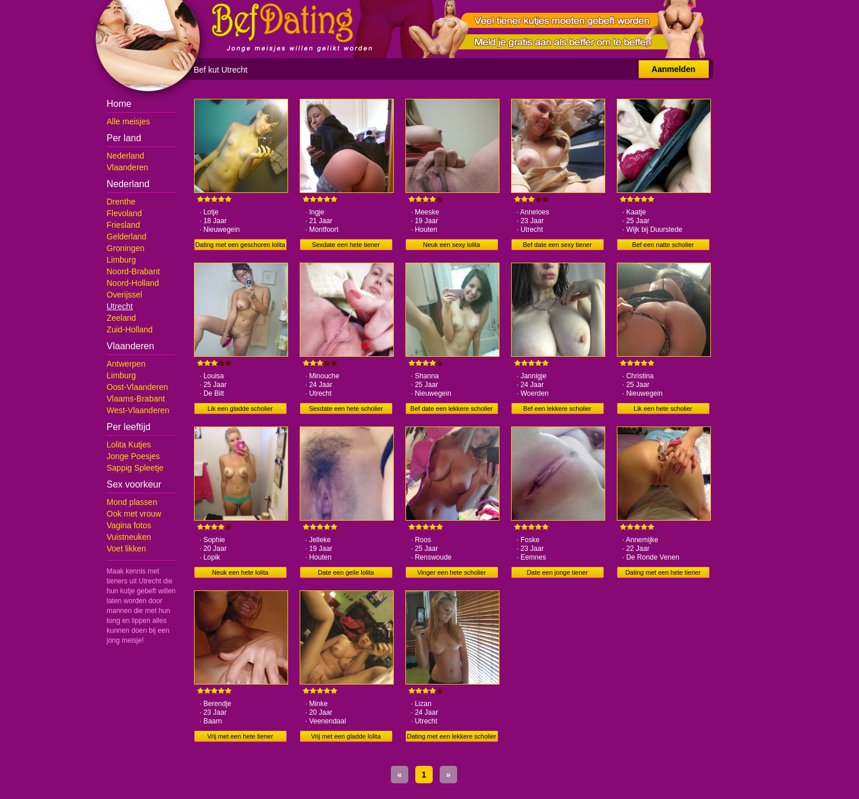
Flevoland (124, 213)
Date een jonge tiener (557, 572)
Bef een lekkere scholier (557, 408)
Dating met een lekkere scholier (451, 736)
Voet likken (126, 548)
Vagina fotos (129, 525)
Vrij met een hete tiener (240, 736)
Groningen (126, 248)
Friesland (124, 225)
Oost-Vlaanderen (137, 387)
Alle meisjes (128, 121)
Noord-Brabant (133, 271)
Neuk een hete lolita (240, 572)
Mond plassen (132, 502)
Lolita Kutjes (129, 444)
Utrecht (120, 306)
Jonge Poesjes (133, 456)
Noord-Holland (133, 283)
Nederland (126, 155)
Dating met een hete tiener (663, 572)
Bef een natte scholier (662, 244)
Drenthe (121, 201)
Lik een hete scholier (663, 408)
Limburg (121, 259)
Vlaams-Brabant (136, 398)
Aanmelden (673, 69)
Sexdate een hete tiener (346, 244)
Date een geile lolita (346, 572)
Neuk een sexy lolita (451, 244)
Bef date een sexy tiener (557, 244)
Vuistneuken (129, 537)
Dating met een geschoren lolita (240, 244)
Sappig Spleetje (135, 467)
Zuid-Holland (130, 329)
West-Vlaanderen (138, 410)
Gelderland (127, 236)
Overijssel (124, 294)
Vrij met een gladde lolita (345, 736)
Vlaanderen (128, 167)
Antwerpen (126, 363)
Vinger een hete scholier (451, 572)
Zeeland (121, 318)
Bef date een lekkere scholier (452, 408)
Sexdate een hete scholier (346, 408)
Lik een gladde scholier (240, 408)
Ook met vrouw (134, 513)
